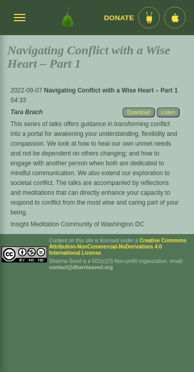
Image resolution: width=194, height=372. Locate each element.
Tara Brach (26, 112)
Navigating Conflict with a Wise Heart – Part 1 (111, 90)
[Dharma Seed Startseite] (67, 17)
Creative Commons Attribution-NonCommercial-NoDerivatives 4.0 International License (118, 247)
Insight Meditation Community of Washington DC (77, 224)
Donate (119, 18)
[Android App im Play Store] (149, 17)
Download (138, 112)
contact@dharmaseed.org (81, 267)
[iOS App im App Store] (175, 17)
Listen (168, 112)
